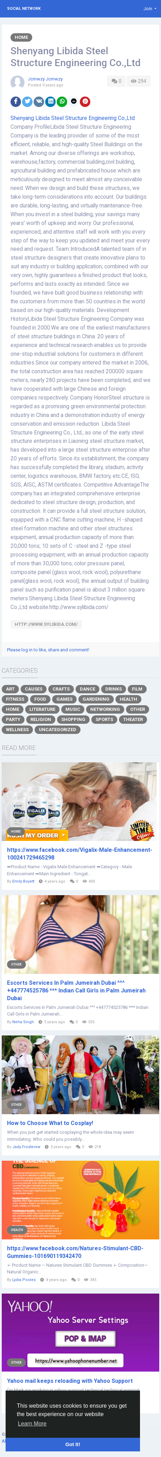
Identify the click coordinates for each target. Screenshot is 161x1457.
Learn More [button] (32, 1424)
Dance (87, 689)
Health (128, 699)
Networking (105, 709)
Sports (104, 719)
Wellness (17, 729)
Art (10, 689)
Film (137, 689)
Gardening (96, 699)
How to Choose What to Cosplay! (50, 1123)
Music (72, 709)
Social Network (24, 8)
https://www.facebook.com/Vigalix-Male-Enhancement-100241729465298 (79, 854)
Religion (40, 719)
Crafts (61, 689)
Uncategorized (57, 729)
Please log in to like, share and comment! (48, 649)
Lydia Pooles (24, 1280)
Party (13, 719)
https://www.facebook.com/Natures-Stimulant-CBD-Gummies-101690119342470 (75, 1252)
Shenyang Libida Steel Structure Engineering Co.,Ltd (72, 118)
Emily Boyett (23, 881)
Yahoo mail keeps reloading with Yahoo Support (70, 1381)
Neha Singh (23, 1022)
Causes (33, 689)
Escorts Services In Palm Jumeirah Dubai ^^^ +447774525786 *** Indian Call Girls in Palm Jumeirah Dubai (76, 990)
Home (21, 37)
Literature (42, 709)
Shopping (73, 719)
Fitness (15, 699)
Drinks (113, 689)
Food (40, 699)
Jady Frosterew (26, 1147)
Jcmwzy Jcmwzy (45, 79)
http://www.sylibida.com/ (46, 624)
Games (64, 699)
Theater (133, 719)
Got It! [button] (72, 1444)
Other (137, 709)
